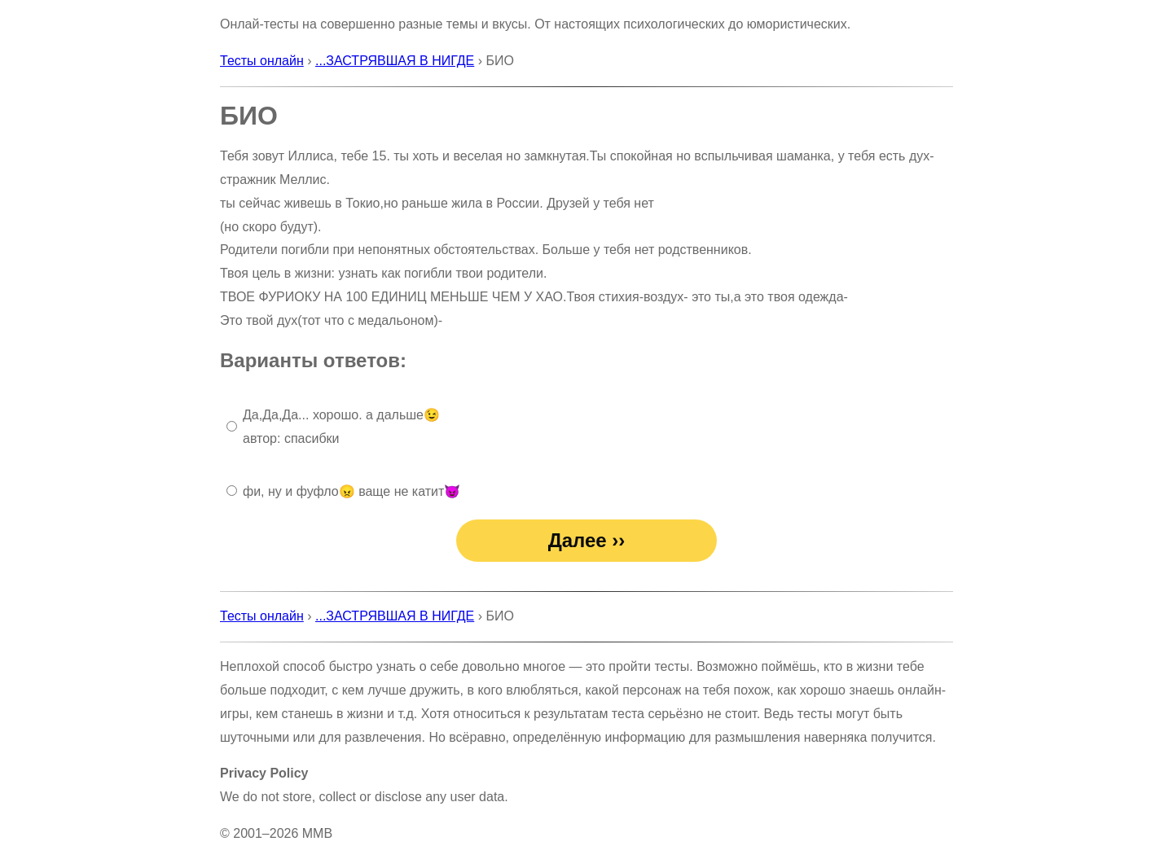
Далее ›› (587, 540)
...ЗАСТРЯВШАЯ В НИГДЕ (394, 61)
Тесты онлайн (262, 61)
